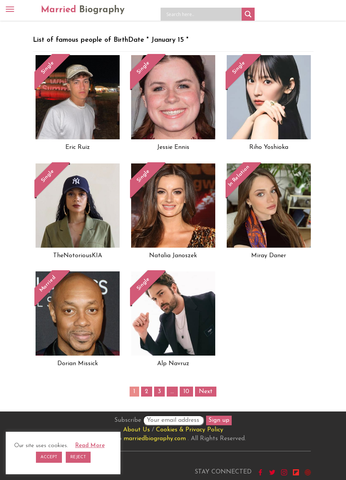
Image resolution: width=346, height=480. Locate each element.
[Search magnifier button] (248, 14)
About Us (136, 430)
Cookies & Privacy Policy (189, 430)
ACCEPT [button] (49, 457)
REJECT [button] (78, 457)
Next (206, 392)
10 (186, 392)
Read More (90, 446)
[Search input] (203, 14)
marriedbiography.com (154, 439)
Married (83, 10)
